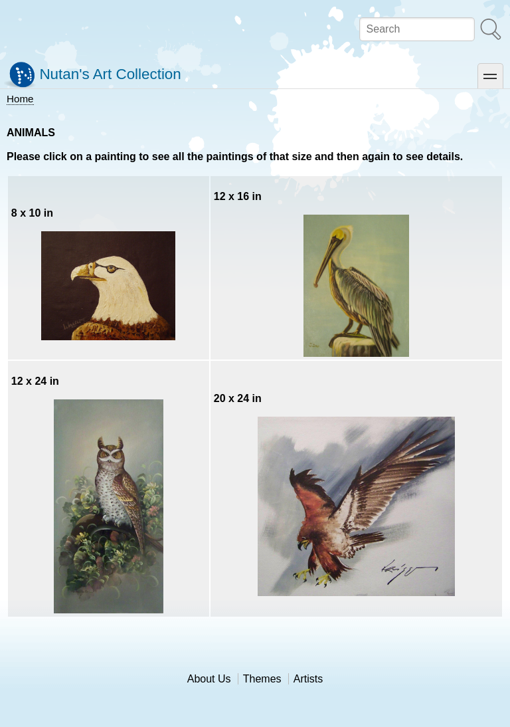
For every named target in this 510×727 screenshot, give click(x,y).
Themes (262, 678)
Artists (308, 678)
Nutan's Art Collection (110, 74)
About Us (209, 678)
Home (20, 98)
